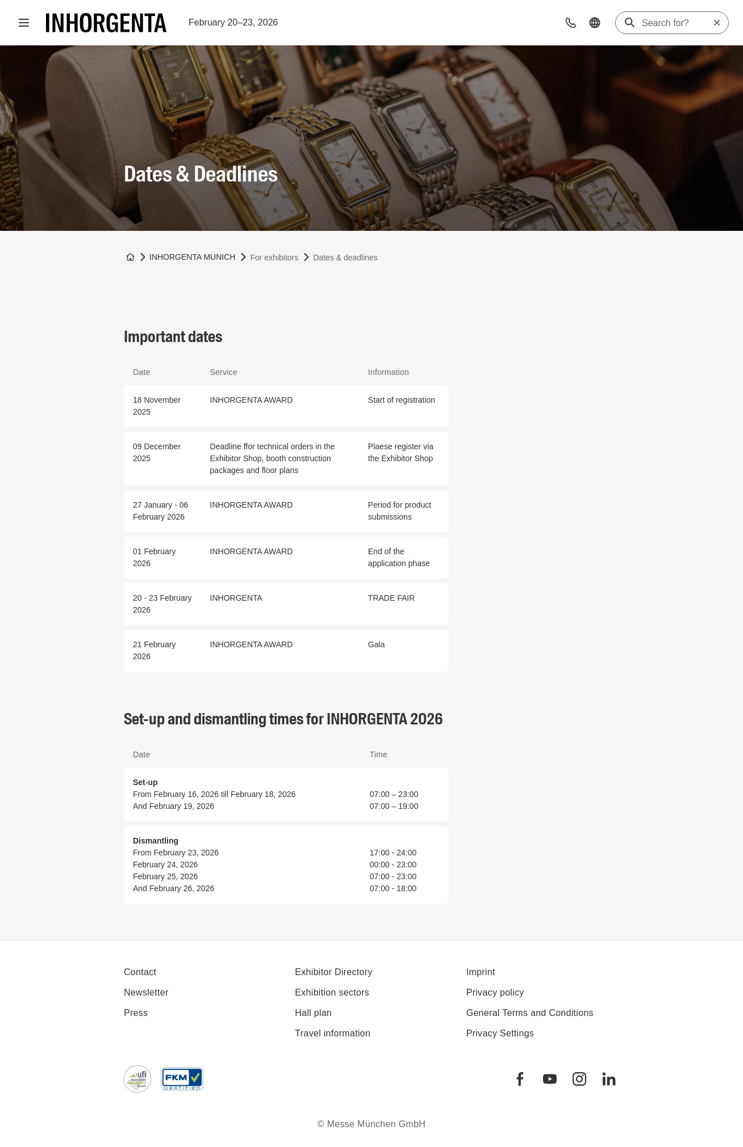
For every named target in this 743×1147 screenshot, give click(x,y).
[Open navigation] (24, 22)
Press (136, 1013)
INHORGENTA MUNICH (192, 257)
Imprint (480, 972)
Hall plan (313, 1013)
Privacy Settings (500, 1033)
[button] (571, 22)
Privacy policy (495, 992)
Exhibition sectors (332, 992)
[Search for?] (677, 23)
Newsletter (146, 992)
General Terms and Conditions (530, 1013)
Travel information (332, 1033)
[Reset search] (717, 22)
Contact (140, 972)
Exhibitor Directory (333, 972)
